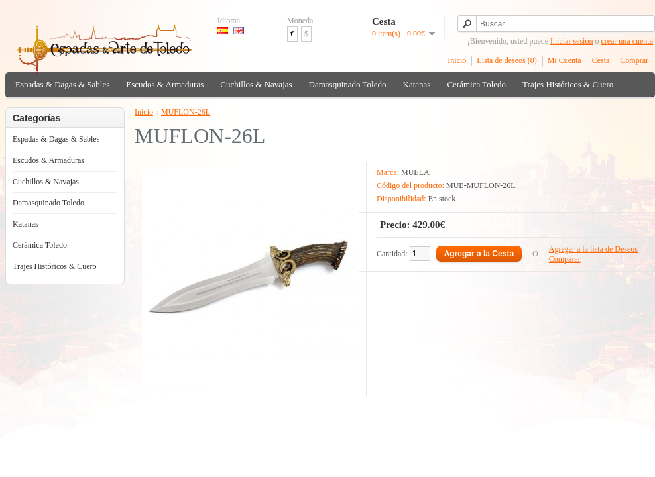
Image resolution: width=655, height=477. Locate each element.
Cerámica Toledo (476, 84)
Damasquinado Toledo (348, 84)
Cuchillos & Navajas (256, 84)
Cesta (601, 60)
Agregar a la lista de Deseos (593, 249)
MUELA (415, 172)
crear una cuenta (627, 41)
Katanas (417, 84)
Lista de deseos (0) (506, 60)
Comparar (565, 259)
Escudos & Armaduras (165, 84)
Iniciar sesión (571, 41)
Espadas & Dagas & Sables (62, 84)
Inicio (456, 60)
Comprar (634, 60)
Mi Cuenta (564, 60)
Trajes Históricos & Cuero (567, 84)
